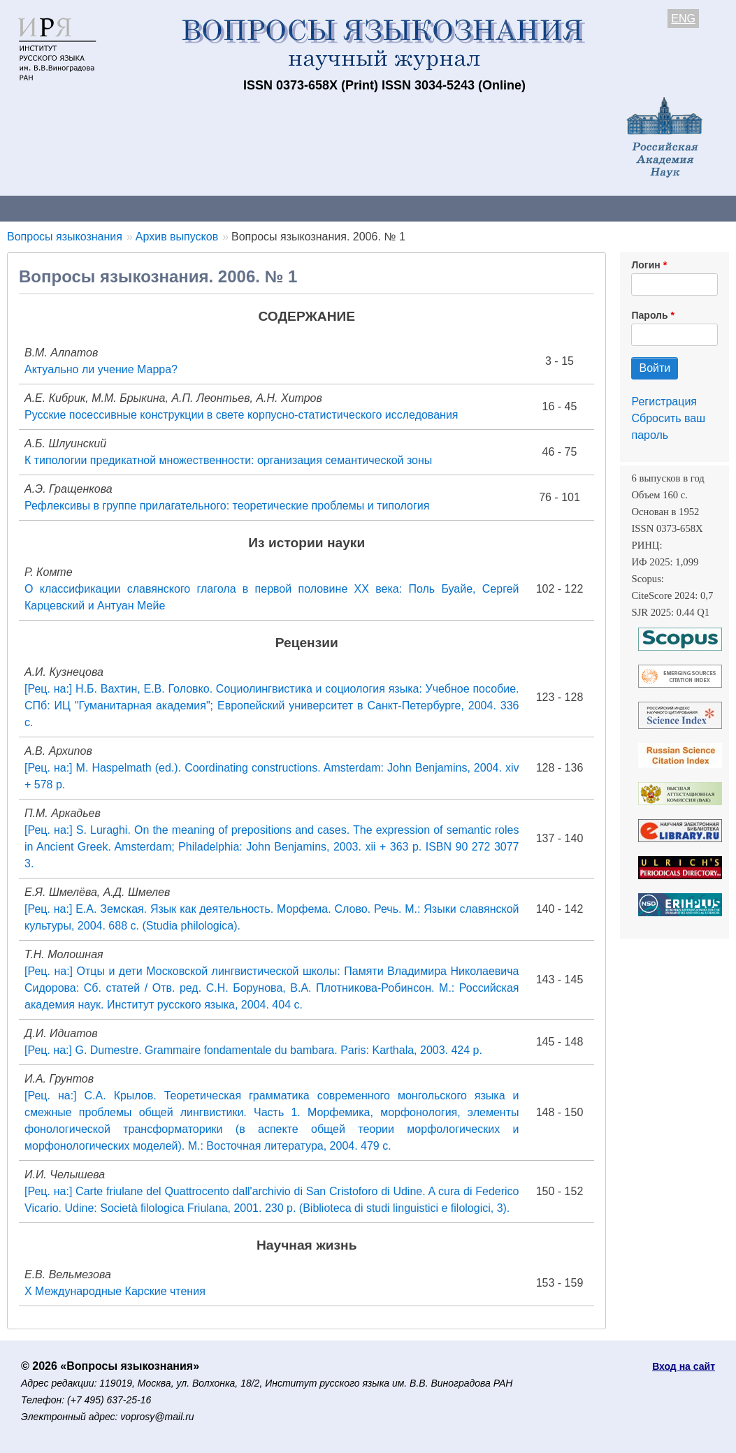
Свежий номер (284, 208)
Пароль (649, 315)
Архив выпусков (391, 208)
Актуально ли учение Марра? (101, 369)
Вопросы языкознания (64, 237)
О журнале (42, 208)
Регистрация (664, 401)
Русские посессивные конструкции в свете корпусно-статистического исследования (241, 415)
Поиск (706, 208)
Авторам (197, 208)
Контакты (122, 208)
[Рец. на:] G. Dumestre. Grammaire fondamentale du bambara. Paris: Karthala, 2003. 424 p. (253, 1050)
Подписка (486, 208)
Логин (645, 264)
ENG (683, 18)
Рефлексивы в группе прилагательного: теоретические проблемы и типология (226, 506)
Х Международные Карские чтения (114, 1291)
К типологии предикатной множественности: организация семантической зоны (228, 460)
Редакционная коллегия (601, 208)
